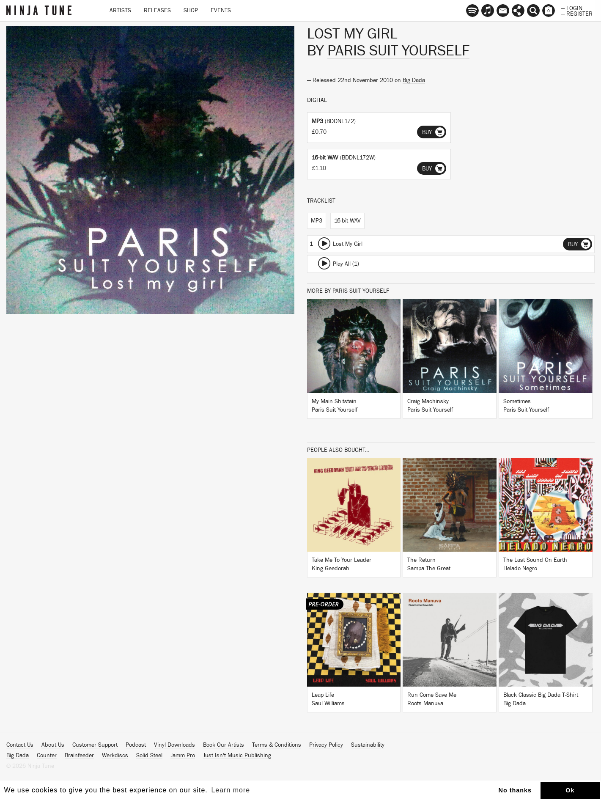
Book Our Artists (223, 745)
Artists (120, 11)
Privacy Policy (326, 745)
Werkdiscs (115, 756)
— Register (577, 13)
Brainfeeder (79, 756)
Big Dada (414, 80)
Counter (47, 756)
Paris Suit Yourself (398, 50)
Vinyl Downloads (174, 745)
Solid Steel (149, 756)
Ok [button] (569, 790)
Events (221, 11)
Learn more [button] (230, 790)
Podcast (136, 745)
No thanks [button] (515, 790)
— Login (571, 7)
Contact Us (19, 745)
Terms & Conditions (276, 745)
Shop (191, 11)
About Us (52, 745)
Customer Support (95, 745)
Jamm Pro (182, 756)
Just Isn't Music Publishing (237, 756)
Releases (157, 11)
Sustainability (367, 745)
